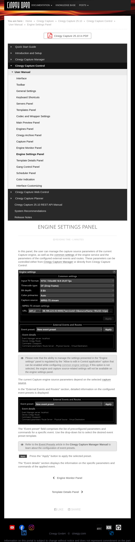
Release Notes (23, 217)
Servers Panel (24, 103)
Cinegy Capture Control (99, 21)
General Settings (26, 90)
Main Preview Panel (28, 122)
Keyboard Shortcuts (28, 97)
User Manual (15, 24)
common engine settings (75, 365)
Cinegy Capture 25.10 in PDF (68, 35)
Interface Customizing (29, 185)
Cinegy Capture (45, 21)
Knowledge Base (66, 5)
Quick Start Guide (25, 46)
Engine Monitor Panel (28, 147)
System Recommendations (30, 210)
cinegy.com (79, 528)
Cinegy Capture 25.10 (70, 21)
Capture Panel (24, 141)
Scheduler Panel (26, 173)
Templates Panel (26, 109)
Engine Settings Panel (39, 24)
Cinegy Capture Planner (29, 198)
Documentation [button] (41, 5)
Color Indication (25, 179)
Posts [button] (84, 5)
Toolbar (20, 84)
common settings (64, 254)
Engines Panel (24, 128)
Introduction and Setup (28, 53)
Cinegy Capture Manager (30, 59)
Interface (21, 78)
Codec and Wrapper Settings (33, 116)
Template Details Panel (29, 160)
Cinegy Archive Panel (28, 135)
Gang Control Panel (28, 166)
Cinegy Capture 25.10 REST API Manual (38, 204)
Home (28, 21)
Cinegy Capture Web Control (32, 191)
